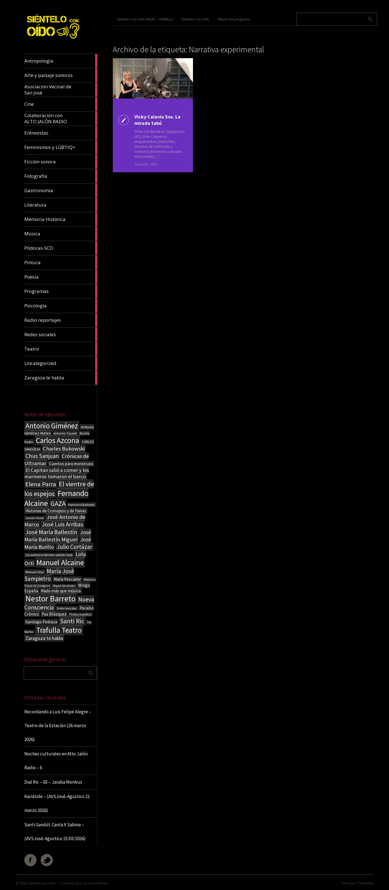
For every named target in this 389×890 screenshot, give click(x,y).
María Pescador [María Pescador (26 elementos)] (67, 579)
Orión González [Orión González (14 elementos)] (67, 608)
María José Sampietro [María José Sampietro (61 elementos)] (49, 574)
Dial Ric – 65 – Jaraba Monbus (53, 782)
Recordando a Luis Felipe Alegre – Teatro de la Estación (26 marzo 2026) (57, 725)
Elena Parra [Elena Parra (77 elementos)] (40, 484)
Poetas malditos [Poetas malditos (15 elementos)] (80, 614)
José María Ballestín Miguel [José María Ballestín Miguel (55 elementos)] (57, 536)
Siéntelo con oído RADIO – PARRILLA (145, 19)
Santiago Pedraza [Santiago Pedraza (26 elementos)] (41, 621)
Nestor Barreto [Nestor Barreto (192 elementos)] (50, 598)
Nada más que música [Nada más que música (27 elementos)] (61, 590)
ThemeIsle (365, 883)
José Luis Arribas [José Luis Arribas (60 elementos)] (62, 524)
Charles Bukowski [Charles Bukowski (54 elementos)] (64, 448)
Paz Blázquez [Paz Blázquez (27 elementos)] (54, 614)
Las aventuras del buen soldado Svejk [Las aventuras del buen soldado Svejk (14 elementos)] (49, 555)
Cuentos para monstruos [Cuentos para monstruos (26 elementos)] (71, 463)
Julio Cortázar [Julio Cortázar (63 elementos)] (74, 547)
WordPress (99, 883)
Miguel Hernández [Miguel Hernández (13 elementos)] (64, 586)
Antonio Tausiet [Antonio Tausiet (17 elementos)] (65, 433)
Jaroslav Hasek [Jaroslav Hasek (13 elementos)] (34, 518)
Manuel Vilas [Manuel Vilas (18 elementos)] (34, 572)
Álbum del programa (234, 19)
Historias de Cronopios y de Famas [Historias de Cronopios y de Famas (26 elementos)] (55, 510)
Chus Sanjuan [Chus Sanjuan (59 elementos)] (42, 456)
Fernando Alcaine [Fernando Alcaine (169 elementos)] (56, 498)
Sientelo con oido (42, 883)
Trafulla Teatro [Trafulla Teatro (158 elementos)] (59, 630)
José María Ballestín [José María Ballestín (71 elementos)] (51, 532)
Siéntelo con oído (195, 19)
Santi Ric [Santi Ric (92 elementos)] (72, 621)
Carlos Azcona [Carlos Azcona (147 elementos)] (57, 440)
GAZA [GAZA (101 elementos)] (58, 503)
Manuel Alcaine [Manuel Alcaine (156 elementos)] (60, 562)
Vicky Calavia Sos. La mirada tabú (157, 120)
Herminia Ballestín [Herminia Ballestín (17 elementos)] (81, 505)
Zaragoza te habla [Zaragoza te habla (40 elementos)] (44, 638)
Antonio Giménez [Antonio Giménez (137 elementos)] (51, 425)
